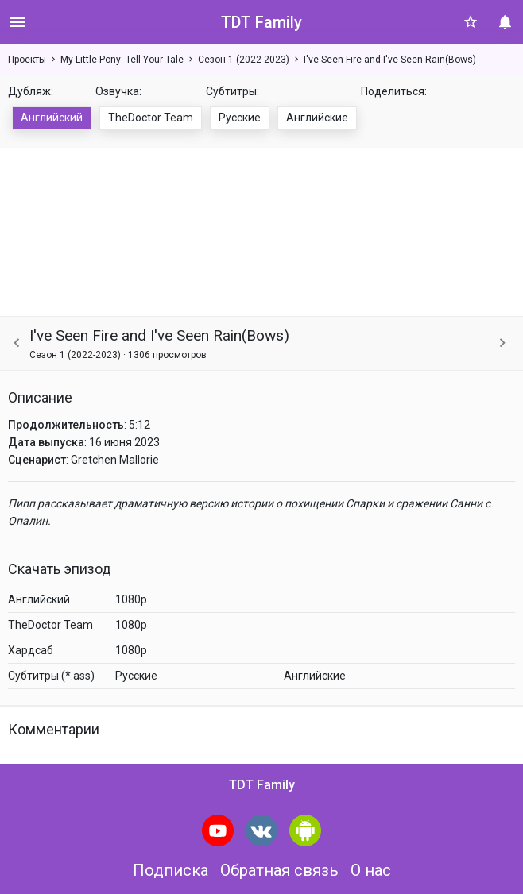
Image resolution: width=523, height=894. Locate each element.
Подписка (170, 870)
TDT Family (261, 22)
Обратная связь (279, 870)
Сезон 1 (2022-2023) (243, 59)
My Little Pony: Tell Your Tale (122, 59)
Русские (240, 117)
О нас (371, 870)
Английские (317, 117)
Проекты (27, 59)
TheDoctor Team (150, 117)
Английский (52, 117)
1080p (131, 599)
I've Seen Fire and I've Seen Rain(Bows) (390, 59)
